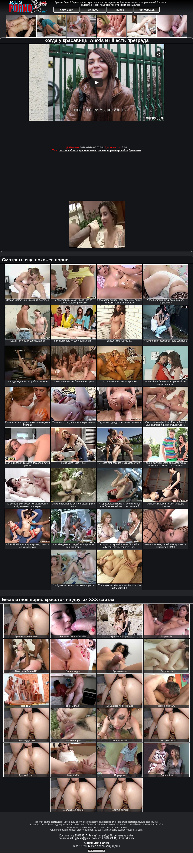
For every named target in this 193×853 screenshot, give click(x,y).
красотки (84, 150)
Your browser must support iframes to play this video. (96, 94)
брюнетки (135, 150)
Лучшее (93, 9)
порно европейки (117, 150)
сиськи (102, 150)
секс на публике (68, 150)
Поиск (120, 9)
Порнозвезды (146, 9)
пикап (93, 150)
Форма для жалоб (96, 842)
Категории (66, 9)
